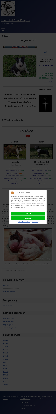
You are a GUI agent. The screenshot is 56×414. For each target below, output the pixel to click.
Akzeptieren (28, 213)
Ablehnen (28, 218)
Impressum (35, 222)
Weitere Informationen (24, 222)
